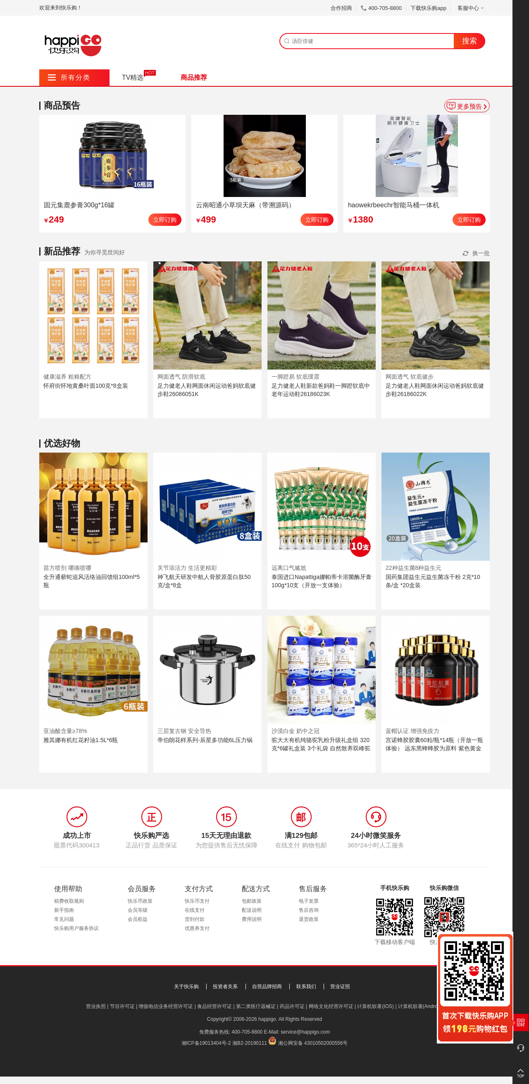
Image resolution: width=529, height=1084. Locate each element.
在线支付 (195, 910)
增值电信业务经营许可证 (165, 1006)
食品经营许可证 (214, 1006)
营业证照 (340, 986)
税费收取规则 (69, 901)
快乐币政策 (140, 901)
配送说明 (252, 910)
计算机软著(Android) (420, 1006)
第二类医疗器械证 (256, 1006)
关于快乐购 (186, 986)
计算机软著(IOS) (375, 1006)
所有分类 (69, 77)
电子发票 (309, 901)
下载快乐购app (428, 8)
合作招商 (341, 8)
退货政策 (309, 919)
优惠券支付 (197, 928)
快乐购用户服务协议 (76, 928)
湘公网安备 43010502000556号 (313, 1043)
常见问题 (64, 919)
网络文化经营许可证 (331, 1006)
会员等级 (138, 910)
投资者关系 (225, 986)
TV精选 (132, 77)
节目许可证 (122, 1006)
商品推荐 (194, 77)
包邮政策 (252, 901)
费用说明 (252, 919)
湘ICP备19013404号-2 (206, 1043)
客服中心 (471, 8)
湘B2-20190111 (249, 1043)
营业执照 (96, 1006)
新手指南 (64, 910)
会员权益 (138, 919)
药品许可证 (292, 1006)
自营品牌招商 (267, 986)
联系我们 (306, 986)
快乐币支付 (197, 901)
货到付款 (195, 919)
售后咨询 (309, 910)
